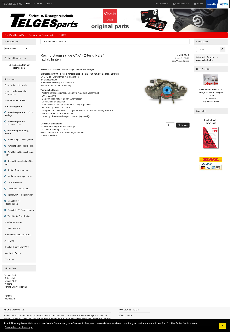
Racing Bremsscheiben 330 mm (19, 162)
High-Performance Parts (16, 100)
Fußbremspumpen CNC (17, 188)
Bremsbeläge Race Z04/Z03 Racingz (19, 114)
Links (49, 3)
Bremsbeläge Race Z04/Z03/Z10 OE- (15, 123)
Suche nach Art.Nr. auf (19, 65)
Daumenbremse (14, 182)
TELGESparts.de (12, 3)
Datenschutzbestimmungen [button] (19, 327)
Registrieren (125, 315)
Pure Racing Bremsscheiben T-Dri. (19, 153)
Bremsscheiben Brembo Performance (15, 92)
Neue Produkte (203, 69)
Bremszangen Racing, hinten (42, 35)
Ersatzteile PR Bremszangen (20, 210)
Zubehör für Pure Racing (18, 216)
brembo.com (19, 68)
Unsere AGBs (11, 281)
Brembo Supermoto (13, 222)
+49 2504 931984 (34, 4)
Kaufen (182, 125)
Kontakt (8, 296)
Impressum (10, 299)
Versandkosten (182, 61)
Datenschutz (10, 278)
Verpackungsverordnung (16, 287)
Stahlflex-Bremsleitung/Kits (17, 247)
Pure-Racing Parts (17, 35)
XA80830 (62, 35)
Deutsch (162, 3)
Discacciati (9, 259)
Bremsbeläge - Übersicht (16, 85)
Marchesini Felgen (13, 253)
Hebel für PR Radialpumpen (19, 195)
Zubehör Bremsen (13, 228)
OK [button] (222, 326)
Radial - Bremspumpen (17, 170)
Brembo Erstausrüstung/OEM (18, 234)
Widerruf (8, 284)
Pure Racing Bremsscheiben (19, 146)
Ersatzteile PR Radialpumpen (12, 202)
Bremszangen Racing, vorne (19, 140)
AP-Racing (9, 241)
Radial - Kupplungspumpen (19, 176)
